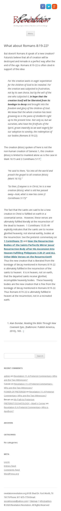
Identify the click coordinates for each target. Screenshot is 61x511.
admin (7, 376)
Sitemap (34, 501)
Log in (7, 462)
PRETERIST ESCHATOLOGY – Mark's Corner (24, 403)
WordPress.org (11, 473)
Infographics (45, 501)
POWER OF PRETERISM (15, 391)
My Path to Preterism (24, 399)
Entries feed (10, 465)
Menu (30, 33)
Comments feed (12, 469)
